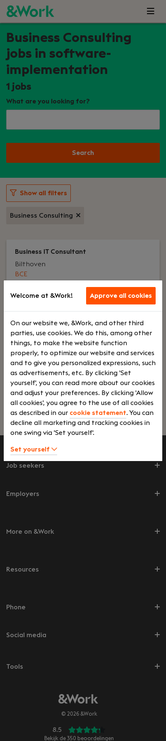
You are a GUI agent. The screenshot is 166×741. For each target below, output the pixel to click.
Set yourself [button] (33, 449)
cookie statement (98, 413)
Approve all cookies (121, 295)
